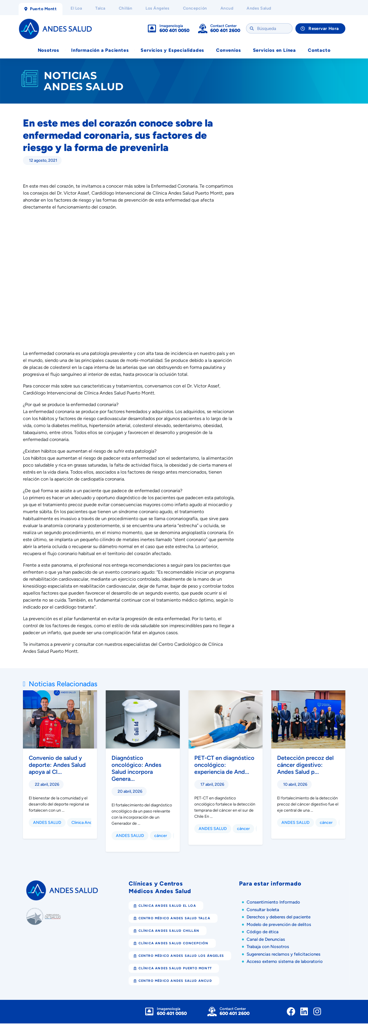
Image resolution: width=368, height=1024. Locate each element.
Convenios (228, 50)
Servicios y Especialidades (172, 50)
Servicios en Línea (274, 50)
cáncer (160, 836)
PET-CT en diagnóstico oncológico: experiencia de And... (224, 765)
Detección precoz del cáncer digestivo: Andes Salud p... (305, 765)
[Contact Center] (202, 28)
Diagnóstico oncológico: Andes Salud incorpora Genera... (136, 769)
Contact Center (223, 26)
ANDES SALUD (47, 823)
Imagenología (171, 26)
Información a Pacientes (100, 50)
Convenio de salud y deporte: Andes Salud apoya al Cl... (57, 765)
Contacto (319, 50)
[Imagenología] (152, 28)
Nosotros (48, 50)
